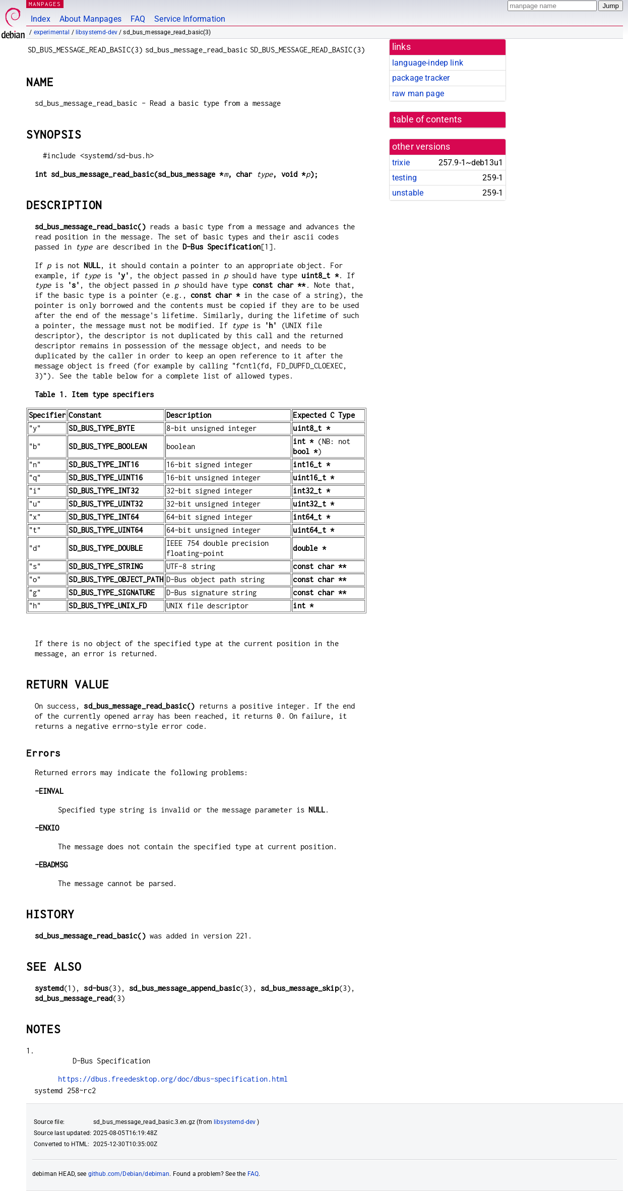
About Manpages (90, 19)
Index (40, 19)
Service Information (189, 19)
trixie (401, 162)
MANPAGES (45, 4)
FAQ (138, 19)
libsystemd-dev (96, 32)
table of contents (427, 119)
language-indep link (427, 63)
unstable (407, 193)
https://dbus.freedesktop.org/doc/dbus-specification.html (173, 1079)
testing (404, 177)
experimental (52, 32)
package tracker (421, 78)
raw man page (418, 93)
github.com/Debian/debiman (129, 1173)
